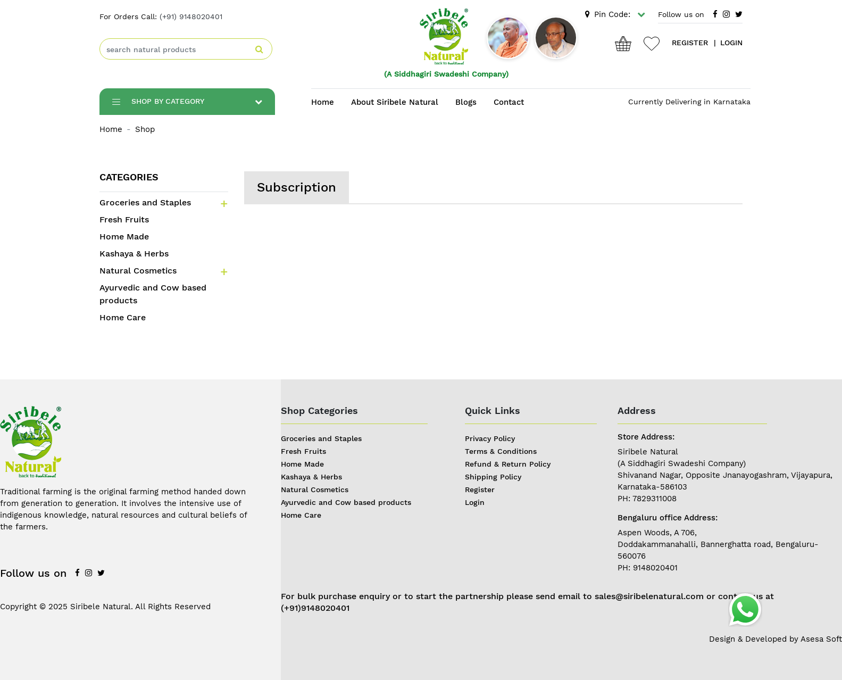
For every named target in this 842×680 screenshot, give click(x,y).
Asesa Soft (821, 639)
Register (480, 489)
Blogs (466, 102)
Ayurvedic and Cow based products (152, 294)
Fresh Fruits (124, 219)
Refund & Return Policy (508, 464)
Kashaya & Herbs (134, 253)
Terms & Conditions (501, 451)
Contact (509, 102)
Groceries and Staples (145, 202)
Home (322, 102)
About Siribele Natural (394, 102)
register (690, 42)
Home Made (124, 236)
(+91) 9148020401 (191, 16)
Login (475, 502)
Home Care (122, 317)
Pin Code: (615, 14)
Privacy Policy (490, 438)
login (731, 42)
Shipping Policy (493, 476)
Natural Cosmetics (138, 271)
